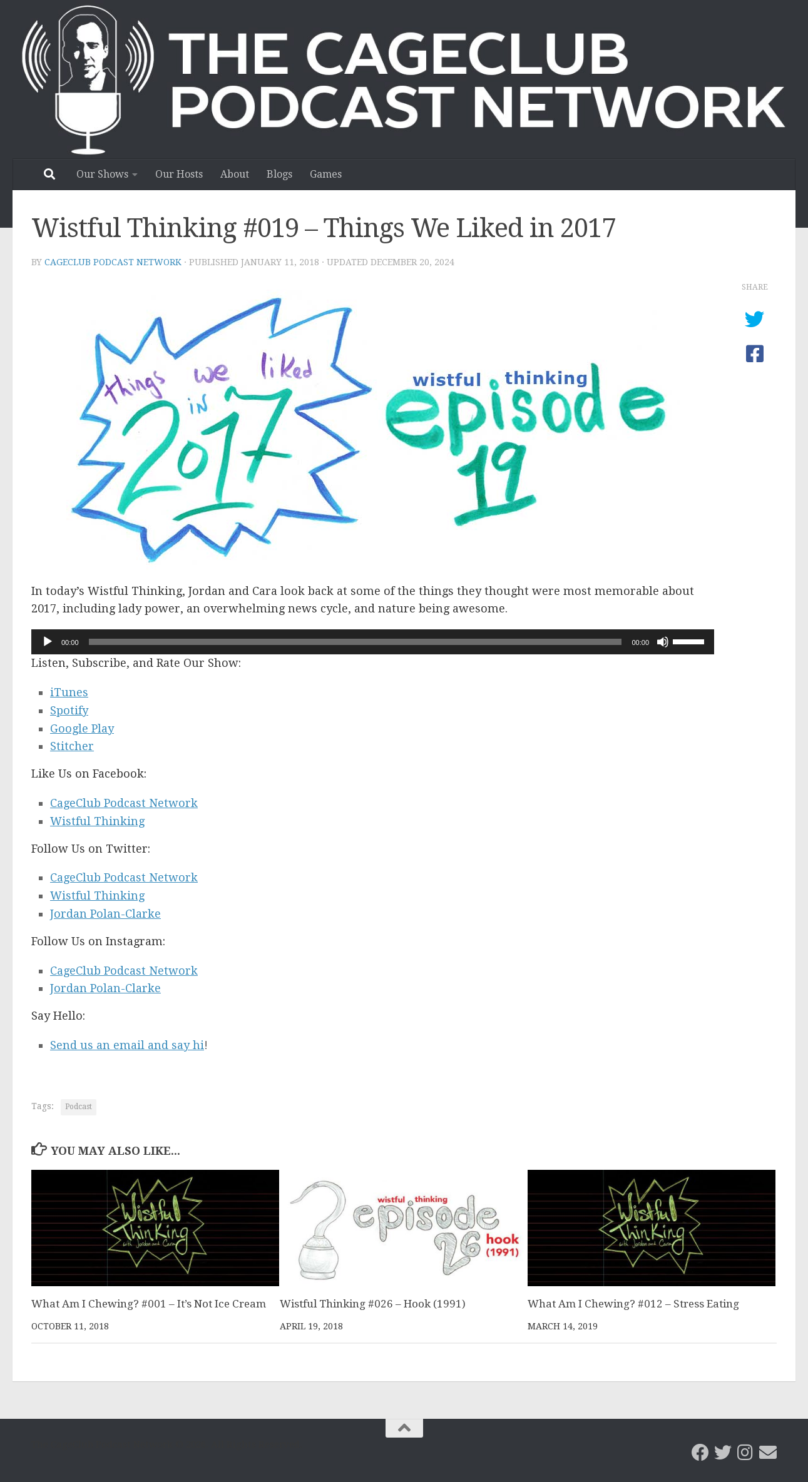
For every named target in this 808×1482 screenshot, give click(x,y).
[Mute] (663, 642)
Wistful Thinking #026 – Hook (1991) (373, 1303)
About (234, 174)
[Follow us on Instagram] (745, 1452)
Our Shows (102, 174)
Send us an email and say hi (127, 1045)
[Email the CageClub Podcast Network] (768, 1452)
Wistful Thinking (97, 821)
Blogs (279, 174)
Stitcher (72, 746)
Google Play (82, 728)
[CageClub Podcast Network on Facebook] (700, 1452)
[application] (372, 641)
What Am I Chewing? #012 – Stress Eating (633, 1303)
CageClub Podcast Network (113, 262)
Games (326, 174)
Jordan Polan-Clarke (105, 913)
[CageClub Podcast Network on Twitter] (723, 1452)
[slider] (355, 642)
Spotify (69, 710)
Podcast (78, 1106)
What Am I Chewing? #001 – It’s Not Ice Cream (148, 1303)
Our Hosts (179, 174)
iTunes (69, 692)
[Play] (47, 642)
